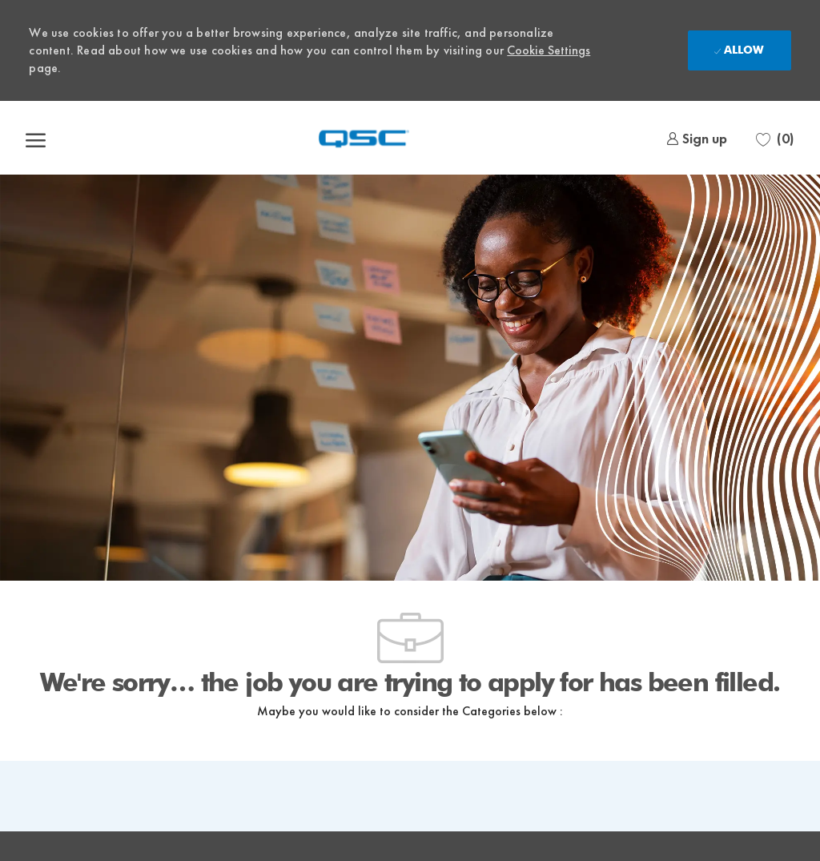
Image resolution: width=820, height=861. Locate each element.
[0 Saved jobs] (775, 138)
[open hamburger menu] (36, 137)
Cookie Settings (548, 50)
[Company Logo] (364, 138)
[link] (696, 138)
